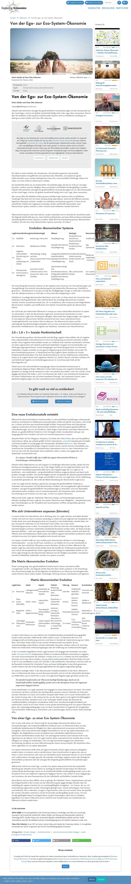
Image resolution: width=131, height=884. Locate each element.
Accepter (101, 879)
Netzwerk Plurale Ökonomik (62, 141)
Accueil (13, 18)
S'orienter (94, 8)
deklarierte (68, 444)
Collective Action (44, 832)
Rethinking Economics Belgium (92, 859)
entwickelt (67, 441)
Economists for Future (35, 143)
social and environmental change (66, 832)
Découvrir (108, 8)
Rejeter (92, 879)
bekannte (64, 449)
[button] (21, 840)
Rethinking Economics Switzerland (66, 859)
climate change (29, 832)
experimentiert (25, 654)
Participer (122, 8)
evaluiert (60, 657)
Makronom (32, 107)
